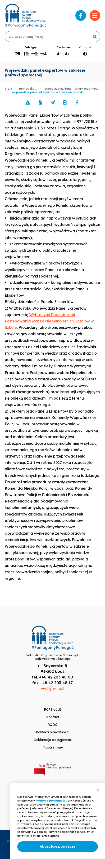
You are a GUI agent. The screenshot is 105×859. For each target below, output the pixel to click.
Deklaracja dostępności (53, 740)
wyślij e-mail (52, 688)
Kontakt (52, 717)
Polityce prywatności (51, 800)
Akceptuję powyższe (57, 846)
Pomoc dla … (28, 88)
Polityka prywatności (52, 732)
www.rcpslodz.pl (25, 15)
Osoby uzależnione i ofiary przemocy (71, 88)
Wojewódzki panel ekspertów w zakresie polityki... (49, 92)
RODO (52, 724)
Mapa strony (52, 747)
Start (8, 88)
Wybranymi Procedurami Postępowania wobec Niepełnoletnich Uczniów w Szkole (49, 321)
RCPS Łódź (52, 709)
